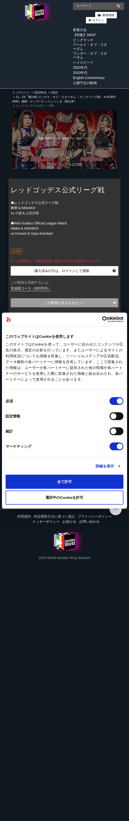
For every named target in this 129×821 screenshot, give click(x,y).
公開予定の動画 (85, 83)
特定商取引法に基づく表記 (54, 516)
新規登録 (108, 15)
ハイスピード (83, 62)
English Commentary (89, 78)
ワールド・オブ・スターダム (90, 47)
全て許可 (64, 481)
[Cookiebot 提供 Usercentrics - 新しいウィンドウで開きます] (102, 319)
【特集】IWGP (84, 35)
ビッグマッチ (83, 40)
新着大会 (80, 30)
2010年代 (80, 73)
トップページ (21, 92)
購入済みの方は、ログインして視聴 (75, 271)
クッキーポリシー (46, 521)
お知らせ (69, 521)
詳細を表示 (105, 466)
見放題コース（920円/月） (31, 288)
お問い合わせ (89, 521)
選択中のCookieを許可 (64, 497)
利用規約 (24, 516)
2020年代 (80, 67)
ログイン (98, 20)
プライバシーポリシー (95, 516)
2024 (54, 92)
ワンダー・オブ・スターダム (90, 55)
